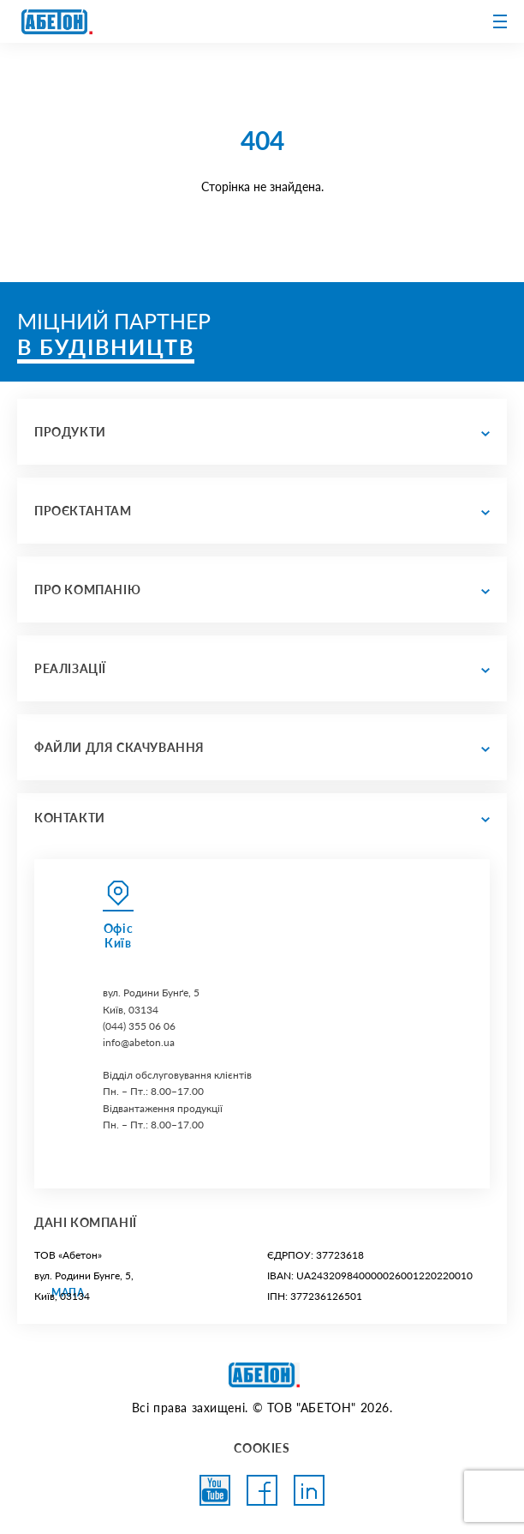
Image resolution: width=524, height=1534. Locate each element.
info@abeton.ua (139, 1042)
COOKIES (261, 1448)
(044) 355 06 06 (139, 1026)
